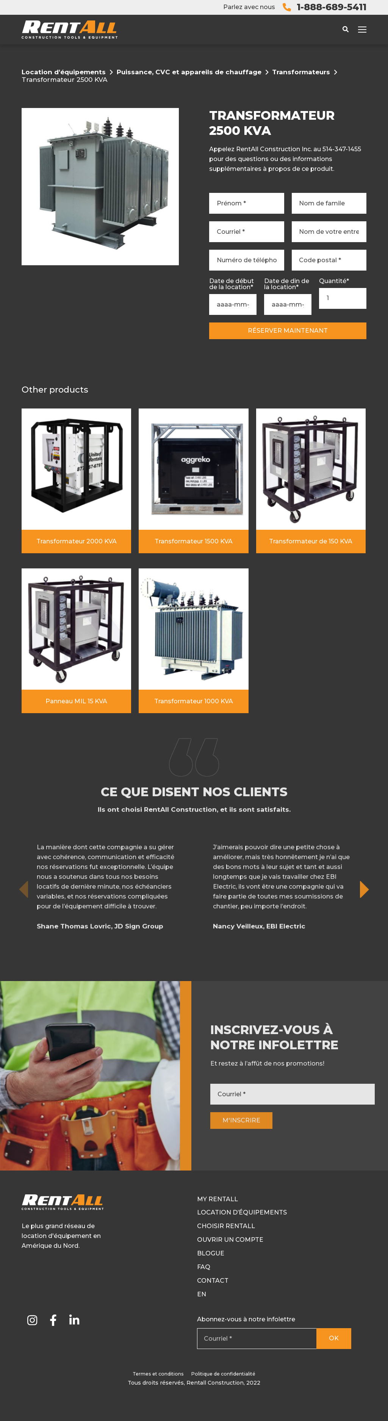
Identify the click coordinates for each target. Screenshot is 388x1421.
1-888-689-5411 (331, 7)
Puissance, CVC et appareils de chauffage (189, 72)
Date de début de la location (231, 284)
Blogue (210, 1253)
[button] (365, 934)
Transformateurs (301, 72)
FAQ (203, 1267)
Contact (212, 1280)
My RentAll (217, 1199)
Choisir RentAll (226, 1226)
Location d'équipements (64, 72)
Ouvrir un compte (230, 1239)
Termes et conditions (158, 1374)
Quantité (334, 281)
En (201, 1294)
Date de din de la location (286, 284)
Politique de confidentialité (223, 1374)
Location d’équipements (242, 1212)
